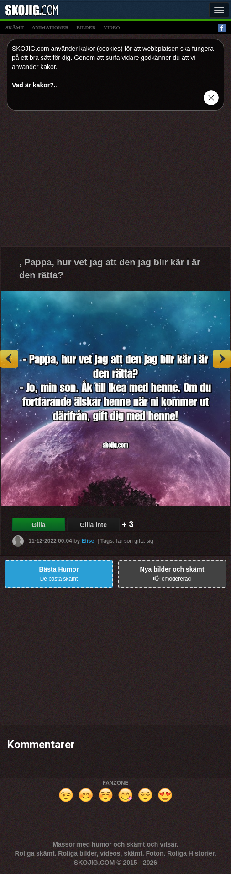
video (112, 27)
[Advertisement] (115, 182)
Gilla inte (93, 525)
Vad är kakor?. (34, 85)
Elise (87, 540)
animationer (49, 27)
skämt (14, 27)
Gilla (38, 525)
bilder (86, 27)
